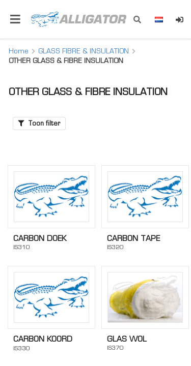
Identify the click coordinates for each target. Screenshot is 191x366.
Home (19, 51)
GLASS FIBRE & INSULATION (83, 51)
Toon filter (39, 123)
